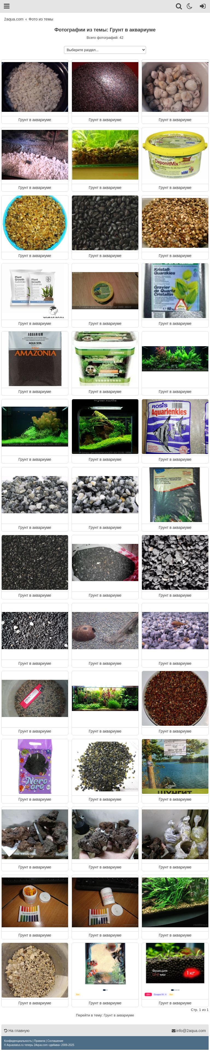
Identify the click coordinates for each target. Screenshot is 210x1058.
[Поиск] (179, 7)
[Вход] (201, 7)
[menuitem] (18, 1041)
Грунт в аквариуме (35, 119)
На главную (17, 1030)
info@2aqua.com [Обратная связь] (188, 1030)
